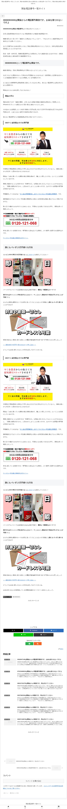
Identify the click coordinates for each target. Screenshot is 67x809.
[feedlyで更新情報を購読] (31, 643)
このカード (31, 254)
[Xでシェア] (13, 630)
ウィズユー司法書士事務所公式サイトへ (15, 238)
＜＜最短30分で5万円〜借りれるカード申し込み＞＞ (19, 345)
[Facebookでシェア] (33, 630)
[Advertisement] (33, 612)
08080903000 (16, 596)
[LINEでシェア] (23, 634)
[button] (43, 634)
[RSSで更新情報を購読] (35, 643)
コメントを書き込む (33, 782)
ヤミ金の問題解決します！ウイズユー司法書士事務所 (38, 194)
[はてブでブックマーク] (54, 630)
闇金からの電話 (7, 596)
